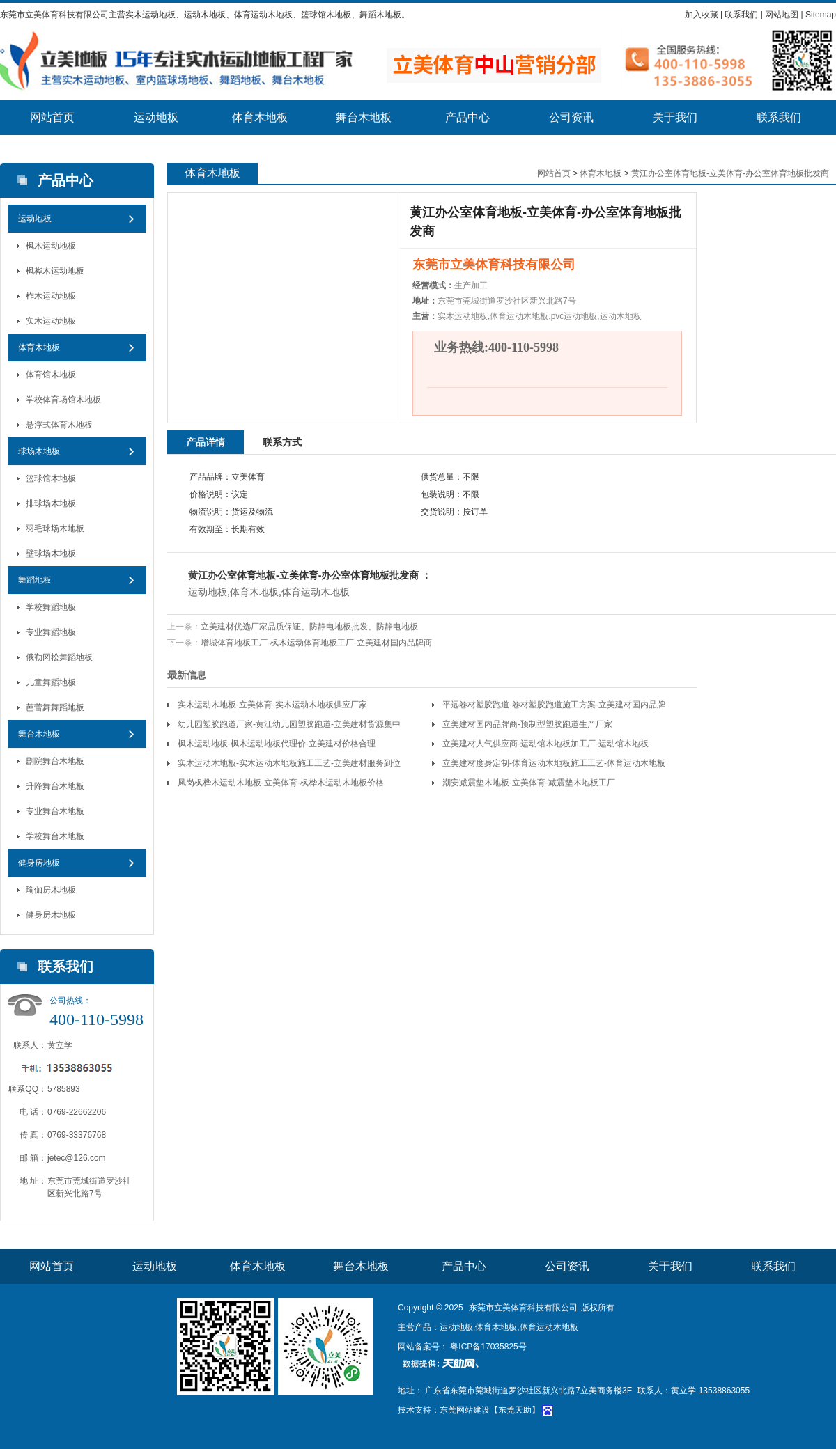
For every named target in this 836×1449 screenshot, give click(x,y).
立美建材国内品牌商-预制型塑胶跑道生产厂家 (527, 724)
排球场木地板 (51, 503)
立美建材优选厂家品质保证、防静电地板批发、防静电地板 (309, 627)
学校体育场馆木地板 (63, 400)
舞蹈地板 (35, 580)
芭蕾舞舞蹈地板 (55, 707)
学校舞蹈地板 (51, 607)
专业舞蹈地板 (51, 632)
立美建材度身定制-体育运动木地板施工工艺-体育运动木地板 (553, 763)
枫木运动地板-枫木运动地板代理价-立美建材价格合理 (277, 744)
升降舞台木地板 (55, 786)
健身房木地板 (51, 915)
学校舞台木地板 (55, 836)
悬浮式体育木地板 (59, 425)
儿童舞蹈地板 (51, 682)
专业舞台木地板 (55, 811)
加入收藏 (701, 14)
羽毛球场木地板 (55, 528)
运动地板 (156, 117)
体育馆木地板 (51, 374)
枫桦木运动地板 (55, 271)
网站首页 (52, 117)
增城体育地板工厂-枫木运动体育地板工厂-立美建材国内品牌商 (316, 643)
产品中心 (467, 117)
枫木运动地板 (51, 246)
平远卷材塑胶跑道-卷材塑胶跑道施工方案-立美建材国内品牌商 (553, 707)
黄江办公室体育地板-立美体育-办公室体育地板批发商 (730, 173)
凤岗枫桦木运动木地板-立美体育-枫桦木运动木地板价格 (281, 783)
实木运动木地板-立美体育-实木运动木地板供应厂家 (272, 705)
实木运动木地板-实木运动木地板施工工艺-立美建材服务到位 (289, 763)
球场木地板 (39, 451)
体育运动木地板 (315, 591)
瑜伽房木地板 (51, 890)
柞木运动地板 (51, 296)
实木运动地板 (51, 321)
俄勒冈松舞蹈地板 (59, 657)
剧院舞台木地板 (55, 761)
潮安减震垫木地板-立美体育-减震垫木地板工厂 (528, 783)
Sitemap (820, 14)
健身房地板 (39, 863)
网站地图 (781, 14)
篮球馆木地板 (51, 478)
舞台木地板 (364, 117)
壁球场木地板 (51, 553)
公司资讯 (571, 117)
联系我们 (741, 14)
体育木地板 (260, 117)
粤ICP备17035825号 (487, 1347)
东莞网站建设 (465, 1410)
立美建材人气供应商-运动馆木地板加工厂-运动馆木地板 (545, 744)
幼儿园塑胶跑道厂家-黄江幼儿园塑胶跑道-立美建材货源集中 (289, 724)
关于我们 (675, 117)
